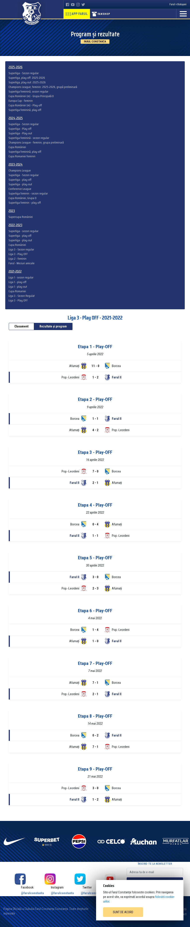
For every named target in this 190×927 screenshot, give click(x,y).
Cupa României (17, 147)
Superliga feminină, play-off (25, 110)
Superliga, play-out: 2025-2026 (27, 82)
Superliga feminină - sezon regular (29, 138)
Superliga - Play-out (20, 133)
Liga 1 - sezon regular (21, 277)
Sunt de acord (123, 912)
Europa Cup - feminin (21, 100)
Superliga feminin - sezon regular (28, 193)
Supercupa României (21, 217)
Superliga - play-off (20, 179)
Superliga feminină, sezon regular (28, 91)
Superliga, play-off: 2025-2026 (27, 77)
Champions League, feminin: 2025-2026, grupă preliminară (43, 87)
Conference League (20, 189)
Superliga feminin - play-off (25, 202)
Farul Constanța (95, 41)
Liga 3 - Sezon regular (21, 249)
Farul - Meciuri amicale (22, 263)
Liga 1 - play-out (18, 286)
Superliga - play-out (20, 184)
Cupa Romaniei (17, 291)
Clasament (21, 326)
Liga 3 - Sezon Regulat (22, 296)
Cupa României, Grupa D (22, 198)
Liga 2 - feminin (17, 258)
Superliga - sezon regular (23, 231)
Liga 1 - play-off (17, 282)
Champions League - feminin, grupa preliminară (36, 142)
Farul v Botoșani (178, 4)
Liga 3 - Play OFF (18, 254)
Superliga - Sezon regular (24, 73)
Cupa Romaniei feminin (22, 156)
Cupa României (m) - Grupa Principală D (31, 96)
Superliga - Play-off (20, 128)
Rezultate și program (53, 326)
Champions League (20, 170)
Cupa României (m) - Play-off (25, 105)
